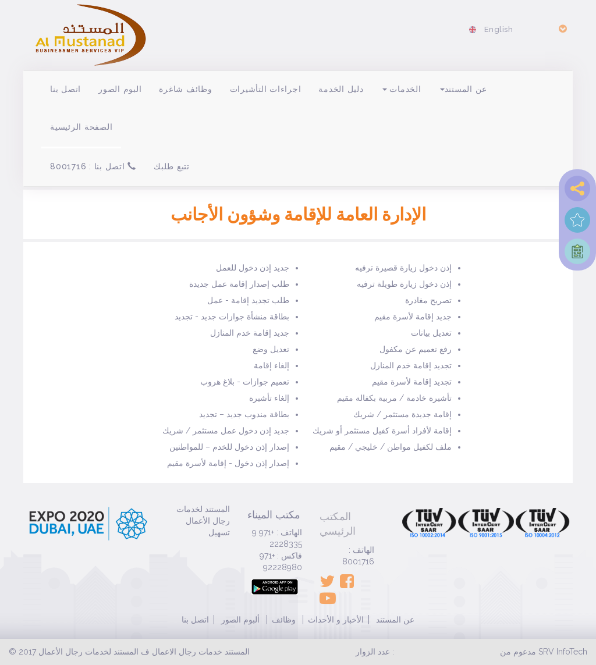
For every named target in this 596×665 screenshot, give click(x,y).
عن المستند (464, 89)
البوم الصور (119, 89)
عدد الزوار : (375, 651)
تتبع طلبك (172, 166)
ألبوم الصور (239, 619)
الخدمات (401, 89)
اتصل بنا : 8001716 (93, 166)
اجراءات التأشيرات (265, 89)
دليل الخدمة (340, 89)
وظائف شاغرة (185, 89)
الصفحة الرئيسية (81, 126)
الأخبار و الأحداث (336, 619)
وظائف (284, 619)
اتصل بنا (65, 89)
